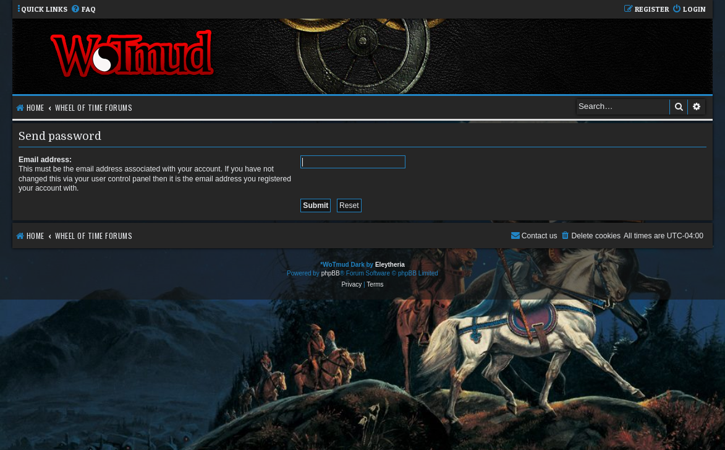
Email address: (45, 159)
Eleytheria (390, 264)
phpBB (330, 273)
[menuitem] (83, 9)
